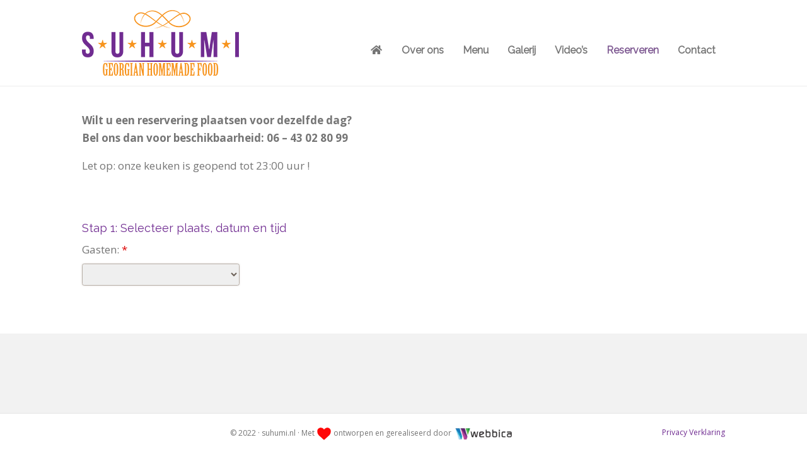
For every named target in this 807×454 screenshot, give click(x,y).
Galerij (522, 50)
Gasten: (104, 249)
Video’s (571, 50)
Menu (476, 50)
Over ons (423, 50)
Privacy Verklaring (693, 432)
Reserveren (633, 50)
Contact (697, 50)
